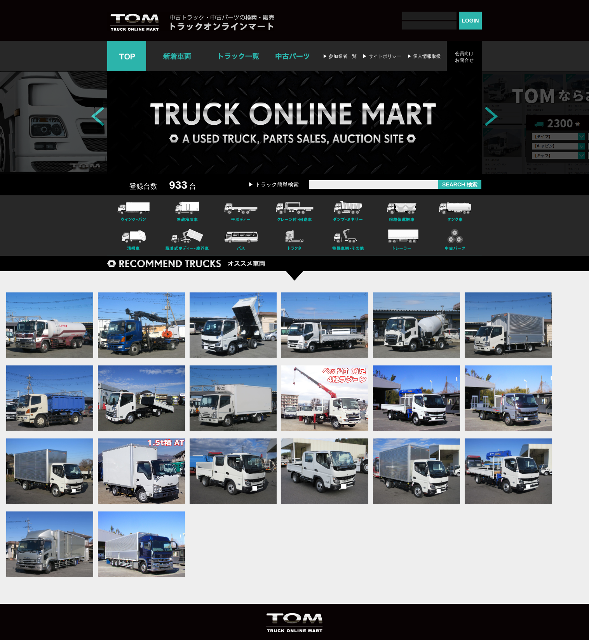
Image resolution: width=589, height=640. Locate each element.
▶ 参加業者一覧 (340, 56)
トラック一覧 (239, 56)
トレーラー (402, 241)
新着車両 (178, 56)
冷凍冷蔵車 (187, 210)
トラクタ (294, 241)
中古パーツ (292, 56)
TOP (126, 56)
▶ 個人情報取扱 (424, 56)
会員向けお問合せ (464, 57)
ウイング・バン (133, 210)
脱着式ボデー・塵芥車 (187, 241)
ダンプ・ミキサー (348, 210)
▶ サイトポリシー (381, 56)
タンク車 (455, 210)
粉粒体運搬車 (402, 210)
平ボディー (241, 210)
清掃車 (133, 241)
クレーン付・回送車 (294, 210)
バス (241, 241)
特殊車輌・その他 (348, 241)
